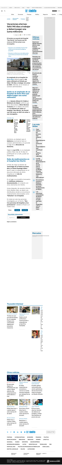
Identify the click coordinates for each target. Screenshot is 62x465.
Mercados (22, 439)
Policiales (23, 19)
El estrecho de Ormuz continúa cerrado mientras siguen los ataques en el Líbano (36, 78)
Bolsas (38, 235)
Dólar (12, 14)
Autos (24, 444)
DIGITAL (14, 454)
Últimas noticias (20, 437)
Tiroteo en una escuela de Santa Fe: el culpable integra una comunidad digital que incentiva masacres (12, 322)
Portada (9, 437)
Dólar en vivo (17, 7)
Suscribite (23, 217)
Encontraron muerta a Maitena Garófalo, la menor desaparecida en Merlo (40, 184)
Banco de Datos (11, 439)
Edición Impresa (35, 442)
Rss (50, 444)
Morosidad (60, 7)
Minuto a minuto (11, 382)
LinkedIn (17, 432)
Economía (20, 14)
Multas (23, 449)
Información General (15, 19)
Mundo (17, 442)
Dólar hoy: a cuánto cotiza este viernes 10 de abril (11, 422)
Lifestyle (46, 439)
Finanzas (29, 14)
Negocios (45, 14)
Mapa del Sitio (11, 446)
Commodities (42, 235)
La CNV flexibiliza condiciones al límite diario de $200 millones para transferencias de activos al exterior (37, 112)
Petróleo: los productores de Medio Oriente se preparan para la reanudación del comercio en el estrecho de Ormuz (37, 63)
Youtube (21, 432)
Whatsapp (24, 432)
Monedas (34, 235)
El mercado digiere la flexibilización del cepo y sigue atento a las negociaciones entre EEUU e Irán (12, 390)
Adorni (10, 7)
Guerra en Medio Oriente (37, 7)
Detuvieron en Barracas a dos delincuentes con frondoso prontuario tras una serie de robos (18, 54)
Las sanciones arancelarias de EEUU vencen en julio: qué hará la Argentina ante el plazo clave (40, 200)
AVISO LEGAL (45, 446)
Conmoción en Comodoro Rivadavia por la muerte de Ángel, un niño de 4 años (17, 126)
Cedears (47, 235)
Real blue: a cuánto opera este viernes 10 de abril (24, 423)
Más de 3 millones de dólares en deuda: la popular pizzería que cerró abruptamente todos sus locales (37, 95)
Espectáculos (33, 444)
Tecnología (43, 444)
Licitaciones (31, 449)
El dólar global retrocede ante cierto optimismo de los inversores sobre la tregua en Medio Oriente (37, 390)
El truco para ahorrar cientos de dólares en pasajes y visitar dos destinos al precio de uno (37, 413)
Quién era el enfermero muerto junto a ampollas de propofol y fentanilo (23, 321)
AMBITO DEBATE (41, 454)
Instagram (14, 432)
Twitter (7, 432)
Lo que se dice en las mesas (49, 7)
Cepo (23, 7)
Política (37, 14)
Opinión (54, 14)
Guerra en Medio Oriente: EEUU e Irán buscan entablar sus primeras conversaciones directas (37, 47)
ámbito (8, 19)
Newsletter (59, 14)
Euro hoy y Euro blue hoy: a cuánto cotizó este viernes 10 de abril (24, 412)
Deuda (28, 7)
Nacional (10, 442)
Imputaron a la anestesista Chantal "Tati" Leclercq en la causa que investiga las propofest (17, 49)
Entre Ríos (10, 79)
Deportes (25, 442)
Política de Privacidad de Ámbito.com (29, 446)
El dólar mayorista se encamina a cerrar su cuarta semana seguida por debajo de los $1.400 (24, 391)
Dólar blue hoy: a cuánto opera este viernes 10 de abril (12, 411)
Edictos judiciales (12, 449)
